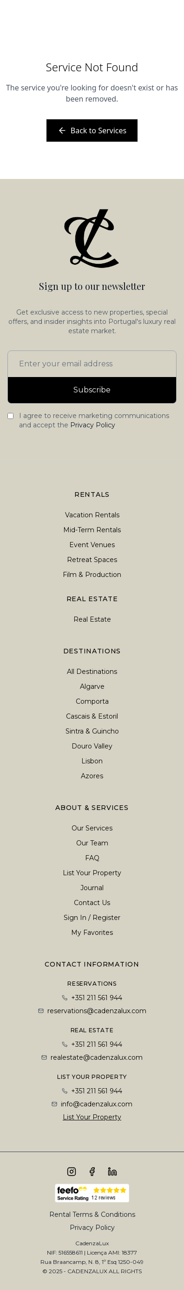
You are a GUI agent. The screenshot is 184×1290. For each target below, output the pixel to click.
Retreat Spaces (92, 560)
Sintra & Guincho (92, 731)
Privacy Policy (92, 425)
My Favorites (92, 932)
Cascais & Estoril (92, 716)
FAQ (92, 858)
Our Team (92, 843)
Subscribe (92, 389)
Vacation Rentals (92, 515)
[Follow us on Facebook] (92, 1171)
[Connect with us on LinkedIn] (112, 1171)
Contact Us (92, 903)
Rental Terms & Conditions (92, 1214)
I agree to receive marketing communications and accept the (94, 420)
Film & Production (92, 574)
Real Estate (92, 619)
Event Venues (92, 545)
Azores (92, 776)
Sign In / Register (92, 917)
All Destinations (92, 671)
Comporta (92, 701)
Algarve (92, 686)
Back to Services (92, 130)
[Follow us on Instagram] (71, 1171)
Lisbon (92, 761)
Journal (92, 888)
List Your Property (92, 873)
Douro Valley (92, 746)
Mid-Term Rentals (92, 530)
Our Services (92, 828)
